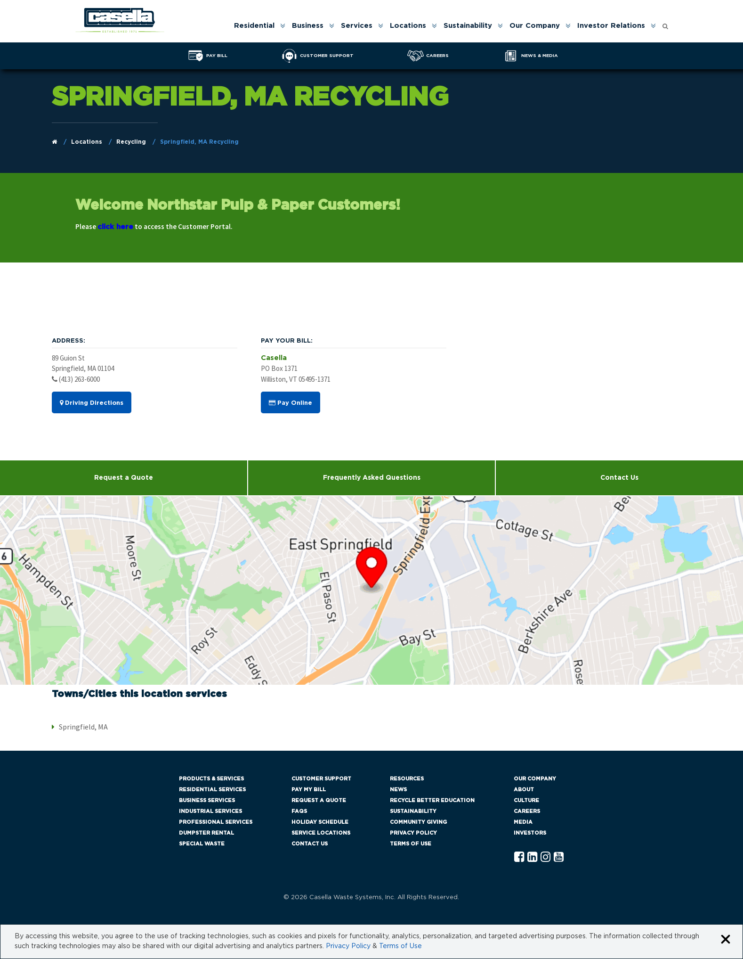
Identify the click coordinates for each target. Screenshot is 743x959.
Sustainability (468, 25)
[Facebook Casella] (519, 857)
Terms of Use (410, 843)
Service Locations (320, 833)
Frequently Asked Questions (371, 478)
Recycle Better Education (432, 800)
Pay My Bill (308, 789)
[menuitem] (259, 25)
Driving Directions (91, 403)
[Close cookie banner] (725, 940)
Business (307, 25)
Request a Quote (123, 478)
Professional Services (215, 822)
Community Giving (418, 822)
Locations (408, 25)
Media (523, 822)
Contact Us (309, 843)
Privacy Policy (413, 833)
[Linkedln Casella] (532, 857)
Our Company (534, 25)
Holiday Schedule (319, 822)
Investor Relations (611, 25)
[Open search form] (665, 23)
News (398, 789)
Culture (526, 800)
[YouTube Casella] (559, 857)
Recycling (131, 142)
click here (115, 226)
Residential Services (212, 789)
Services (356, 25)
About (524, 789)
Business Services (207, 800)
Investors (530, 833)
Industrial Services (210, 811)
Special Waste (202, 843)
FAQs (299, 811)
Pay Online (290, 403)
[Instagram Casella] (545, 857)
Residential (254, 25)
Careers (527, 811)
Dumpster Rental (206, 833)
